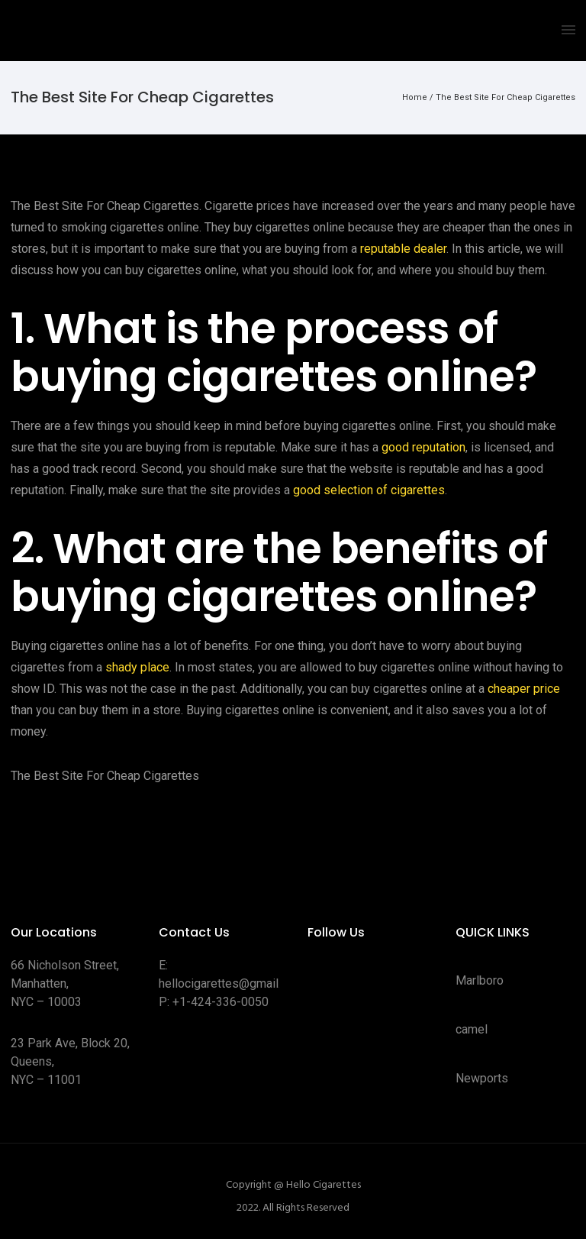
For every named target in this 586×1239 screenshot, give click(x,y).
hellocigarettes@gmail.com (231, 983)
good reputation (423, 447)
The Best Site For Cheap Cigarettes (505, 97)
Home (414, 97)
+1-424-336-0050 (220, 1002)
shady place (137, 667)
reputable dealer (403, 248)
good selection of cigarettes (369, 490)
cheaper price (524, 688)
